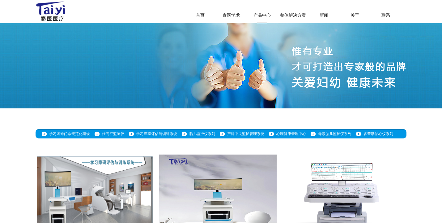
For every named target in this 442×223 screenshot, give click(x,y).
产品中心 (262, 15)
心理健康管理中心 (291, 134)
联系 (385, 15)
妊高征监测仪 (113, 134)
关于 (355, 15)
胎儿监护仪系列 (202, 134)
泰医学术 (231, 15)
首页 (200, 15)
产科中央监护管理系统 (245, 134)
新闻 (324, 15)
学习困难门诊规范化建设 (69, 134)
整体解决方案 (293, 15)
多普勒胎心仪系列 (378, 134)
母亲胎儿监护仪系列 (334, 134)
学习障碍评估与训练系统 (156, 134)
